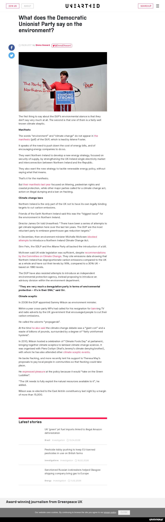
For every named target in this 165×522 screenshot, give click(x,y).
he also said (38, 328)
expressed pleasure (33, 371)
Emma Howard (43, 45)
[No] (161, 512)
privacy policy (110, 512)
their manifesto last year (37, 184)
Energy (48, 480)
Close (124, 512)
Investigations (52, 460)
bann (94, 308)
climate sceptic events (76, 352)
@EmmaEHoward (63, 46)
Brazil (47, 440)
